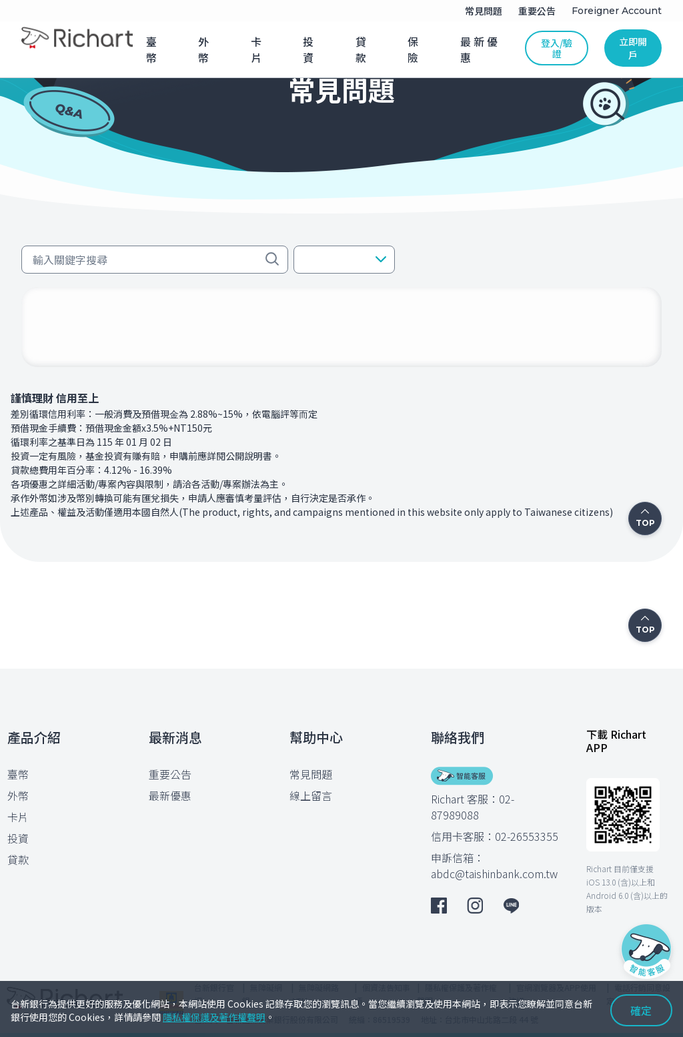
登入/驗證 (556, 48)
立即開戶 (633, 48)
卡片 (18, 817)
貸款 (18, 859)
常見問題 (310, 774)
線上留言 (310, 795)
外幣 (18, 795)
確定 (641, 1010)
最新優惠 (170, 795)
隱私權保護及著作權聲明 (214, 1017)
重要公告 (170, 774)
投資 (18, 838)
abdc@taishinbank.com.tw (494, 874)
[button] (344, 260)
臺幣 (18, 774)
